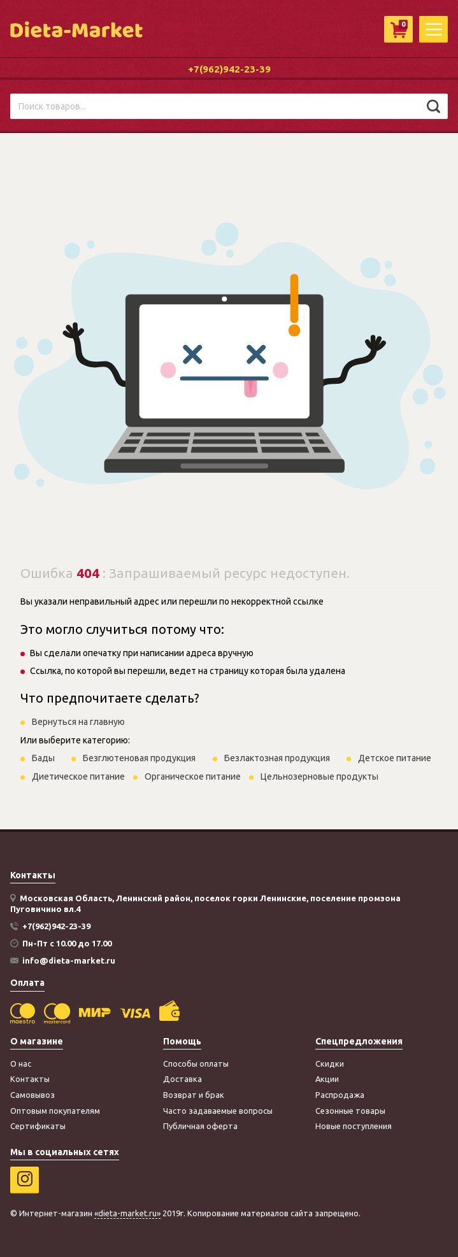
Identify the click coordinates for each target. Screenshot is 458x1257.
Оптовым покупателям (55, 1110)
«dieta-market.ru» (127, 1213)
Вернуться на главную (78, 722)
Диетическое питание (78, 776)
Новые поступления (353, 1125)
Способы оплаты (196, 1063)
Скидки (329, 1063)
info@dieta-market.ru (68, 960)
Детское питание (394, 758)
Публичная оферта (200, 1125)
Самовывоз (32, 1094)
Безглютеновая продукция (139, 758)
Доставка (182, 1078)
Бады (43, 758)
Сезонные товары (350, 1110)
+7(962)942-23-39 (229, 69)
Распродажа (339, 1094)
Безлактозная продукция (277, 758)
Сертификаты (38, 1125)
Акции (327, 1078)
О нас (20, 1063)
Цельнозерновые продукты (319, 776)
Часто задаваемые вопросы (218, 1110)
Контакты (30, 1078)
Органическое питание (193, 776)
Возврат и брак (193, 1094)
